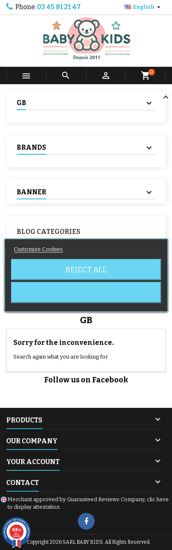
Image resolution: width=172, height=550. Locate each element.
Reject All (86, 269)
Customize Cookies (38, 249)
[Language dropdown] (143, 7)
